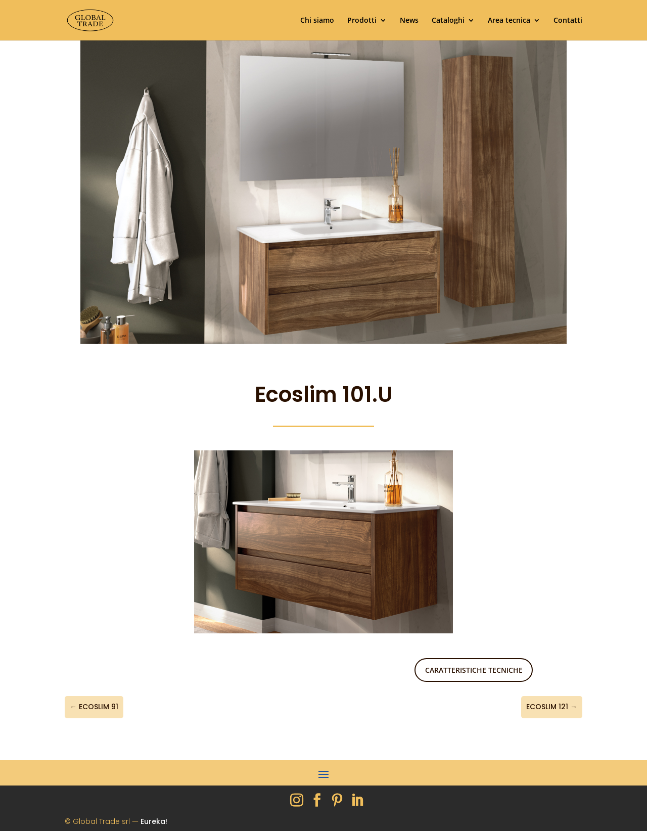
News (409, 21)
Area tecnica (509, 21)
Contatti (567, 21)
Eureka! (154, 821)
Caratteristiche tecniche (474, 670)
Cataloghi (448, 21)
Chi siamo (317, 21)
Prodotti (362, 21)
